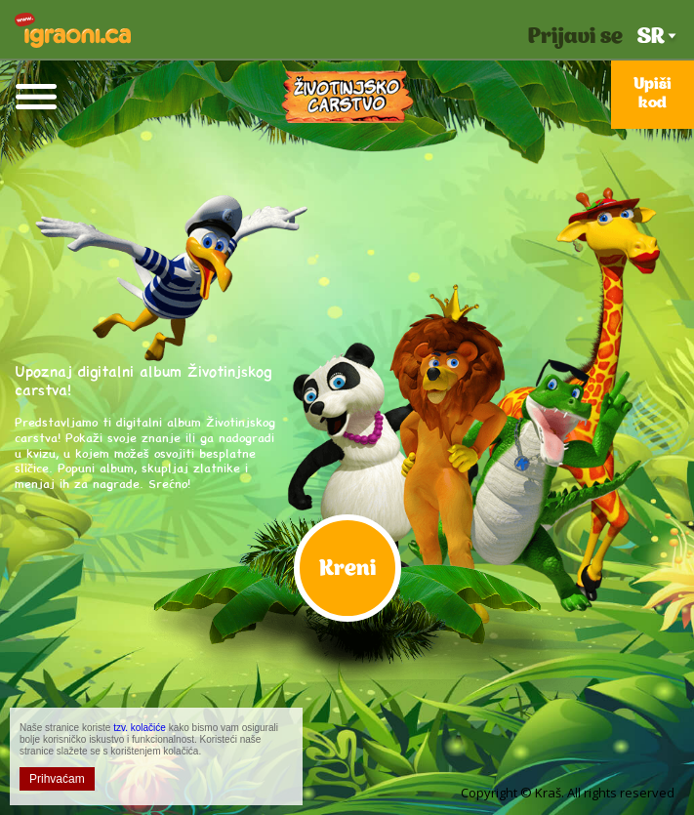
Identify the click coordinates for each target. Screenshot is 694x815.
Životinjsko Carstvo (347, 96)
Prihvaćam (57, 779)
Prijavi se (575, 37)
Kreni (347, 569)
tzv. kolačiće (139, 727)
